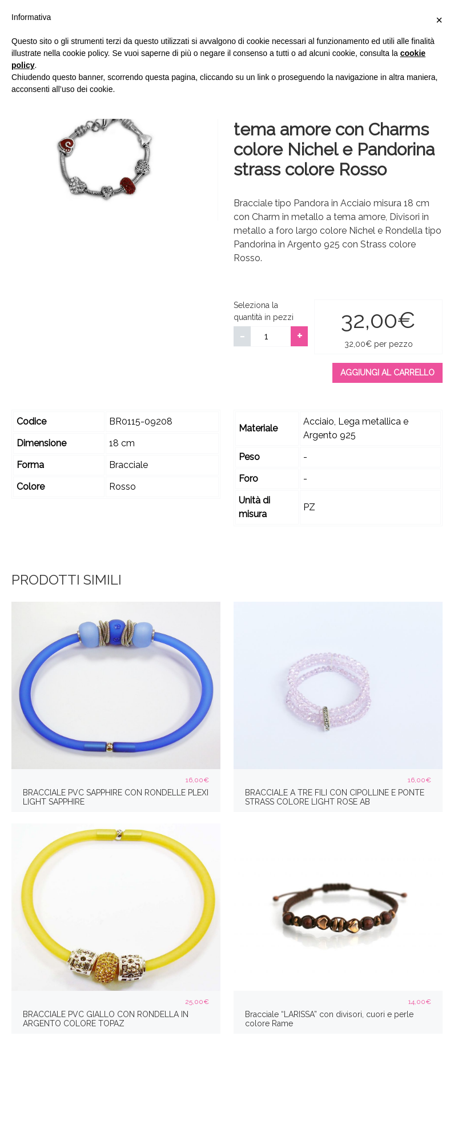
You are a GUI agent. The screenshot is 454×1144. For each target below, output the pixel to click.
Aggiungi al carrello (387, 372)
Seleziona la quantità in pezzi (264, 311)
